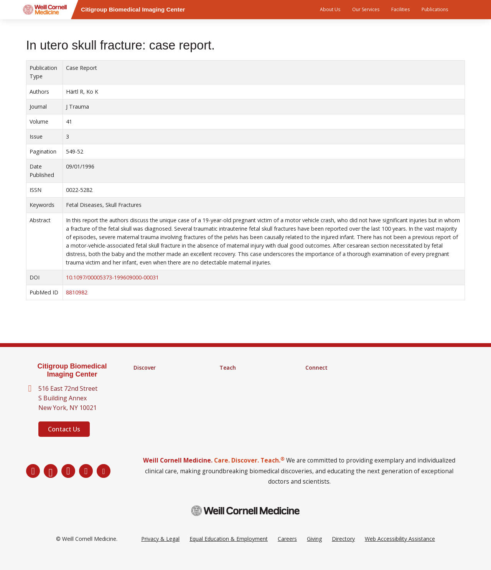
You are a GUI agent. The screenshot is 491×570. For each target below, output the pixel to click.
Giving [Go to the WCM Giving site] (314, 550)
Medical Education (242, 398)
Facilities (400, 9)
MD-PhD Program (242, 388)
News (312, 388)
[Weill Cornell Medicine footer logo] (245, 522)
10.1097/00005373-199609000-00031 (112, 277)
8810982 (76, 292)
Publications (435, 9)
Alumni (313, 378)
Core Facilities (150, 388)
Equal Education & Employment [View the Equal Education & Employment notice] (228, 550)
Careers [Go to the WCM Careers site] (287, 550)
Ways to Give (321, 408)
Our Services (365, 9)
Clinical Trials (149, 398)
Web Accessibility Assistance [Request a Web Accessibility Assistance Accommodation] (400, 550)
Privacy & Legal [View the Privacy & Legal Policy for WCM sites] (160, 550)
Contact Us (64, 429)
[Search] (466, 9)
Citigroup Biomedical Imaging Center (72, 370)
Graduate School (240, 378)
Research (145, 378)
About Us (330, 9)
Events (313, 398)
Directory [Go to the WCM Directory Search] (343, 550)
